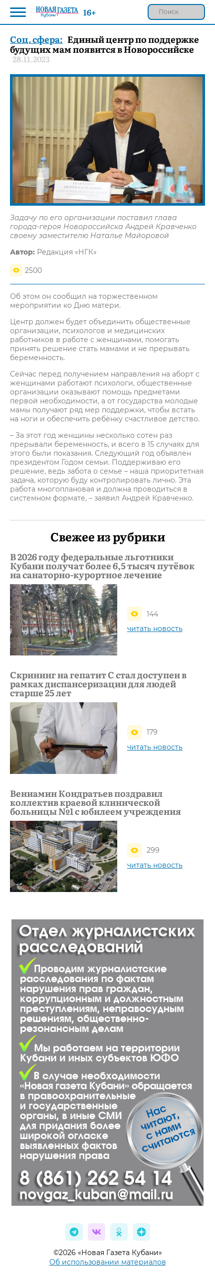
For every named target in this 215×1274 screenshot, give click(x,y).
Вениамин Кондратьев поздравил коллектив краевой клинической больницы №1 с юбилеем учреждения (95, 802)
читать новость (155, 628)
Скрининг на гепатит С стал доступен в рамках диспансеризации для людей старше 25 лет (98, 683)
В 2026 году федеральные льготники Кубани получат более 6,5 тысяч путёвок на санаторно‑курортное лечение (102, 565)
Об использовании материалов (107, 1262)
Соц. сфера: (36, 39)
